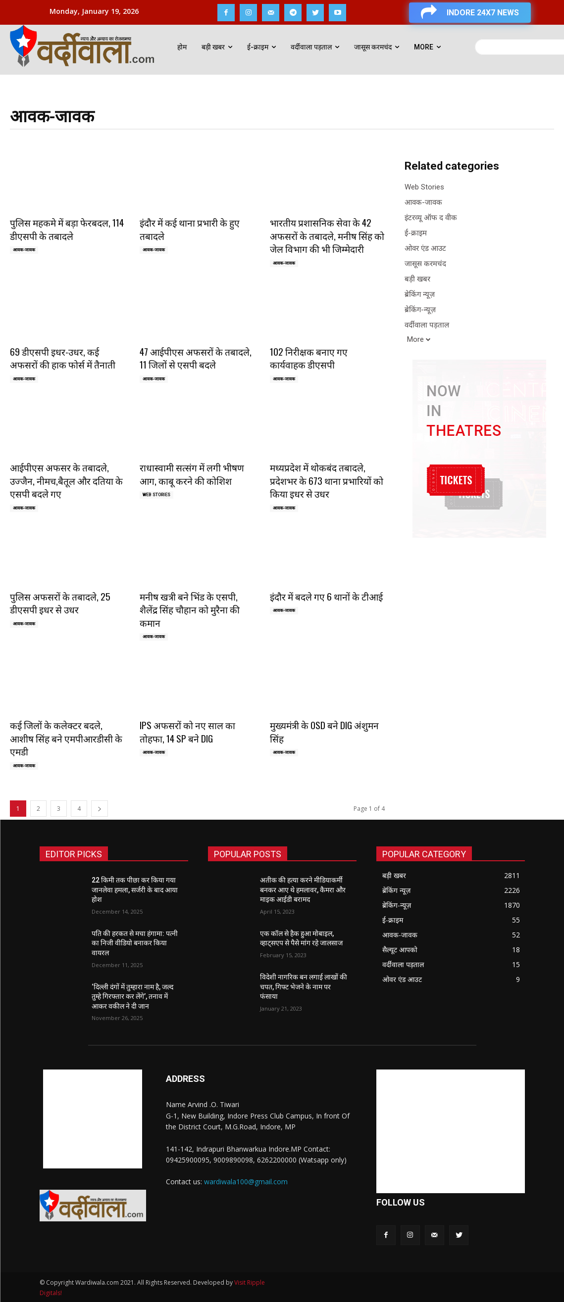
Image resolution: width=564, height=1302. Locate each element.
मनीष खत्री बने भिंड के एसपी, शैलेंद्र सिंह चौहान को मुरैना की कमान (190, 609)
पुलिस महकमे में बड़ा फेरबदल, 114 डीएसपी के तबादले (67, 228)
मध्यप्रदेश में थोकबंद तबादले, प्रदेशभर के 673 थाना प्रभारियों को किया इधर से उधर (326, 480)
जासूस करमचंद (425, 264)
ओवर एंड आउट (425, 248)
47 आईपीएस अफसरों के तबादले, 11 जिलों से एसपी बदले (196, 358)
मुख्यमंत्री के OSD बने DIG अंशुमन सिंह (324, 731)
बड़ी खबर (417, 279)
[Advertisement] (92, 1119)
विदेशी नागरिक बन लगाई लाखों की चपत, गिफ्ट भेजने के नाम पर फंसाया (303, 986)
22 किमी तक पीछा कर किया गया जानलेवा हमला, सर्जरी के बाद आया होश (135, 889)
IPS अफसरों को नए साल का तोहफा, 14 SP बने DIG (187, 731)
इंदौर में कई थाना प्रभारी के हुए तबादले (190, 228)
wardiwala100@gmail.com (246, 1181)
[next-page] (99, 808)
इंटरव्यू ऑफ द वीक (431, 218)
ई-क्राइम (416, 233)
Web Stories (156, 494)
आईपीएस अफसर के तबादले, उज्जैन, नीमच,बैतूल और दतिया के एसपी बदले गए (66, 480)
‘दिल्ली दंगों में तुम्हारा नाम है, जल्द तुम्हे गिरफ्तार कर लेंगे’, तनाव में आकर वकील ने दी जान (132, 996)
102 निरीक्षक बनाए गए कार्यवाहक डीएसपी (309, 358)
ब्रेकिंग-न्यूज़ (420, 310)
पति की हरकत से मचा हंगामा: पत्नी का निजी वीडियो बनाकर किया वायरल (135, 943)
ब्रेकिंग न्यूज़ (420, 294)
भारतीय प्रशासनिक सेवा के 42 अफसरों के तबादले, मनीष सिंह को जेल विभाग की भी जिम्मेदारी (327, 235)
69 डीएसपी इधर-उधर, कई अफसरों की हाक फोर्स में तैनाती (62, 358)
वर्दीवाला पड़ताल (427, 325)
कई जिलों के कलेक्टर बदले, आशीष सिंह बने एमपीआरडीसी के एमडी (66, 738)
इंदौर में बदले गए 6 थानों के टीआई (326, 596)
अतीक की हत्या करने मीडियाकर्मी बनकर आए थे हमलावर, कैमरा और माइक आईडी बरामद (303, 889)
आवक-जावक (24, 249)
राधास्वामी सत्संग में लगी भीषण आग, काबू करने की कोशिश (192, 473)
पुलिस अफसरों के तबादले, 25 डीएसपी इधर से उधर (60, 602)
